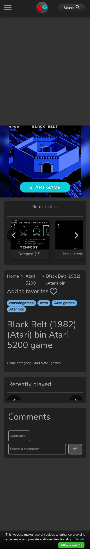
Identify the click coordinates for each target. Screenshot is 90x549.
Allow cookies (71, 545)
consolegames (21, 303)
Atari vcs (16, 309)
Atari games (64, 303)
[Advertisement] (45, 65)
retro (44, 303)
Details (79, 539)
